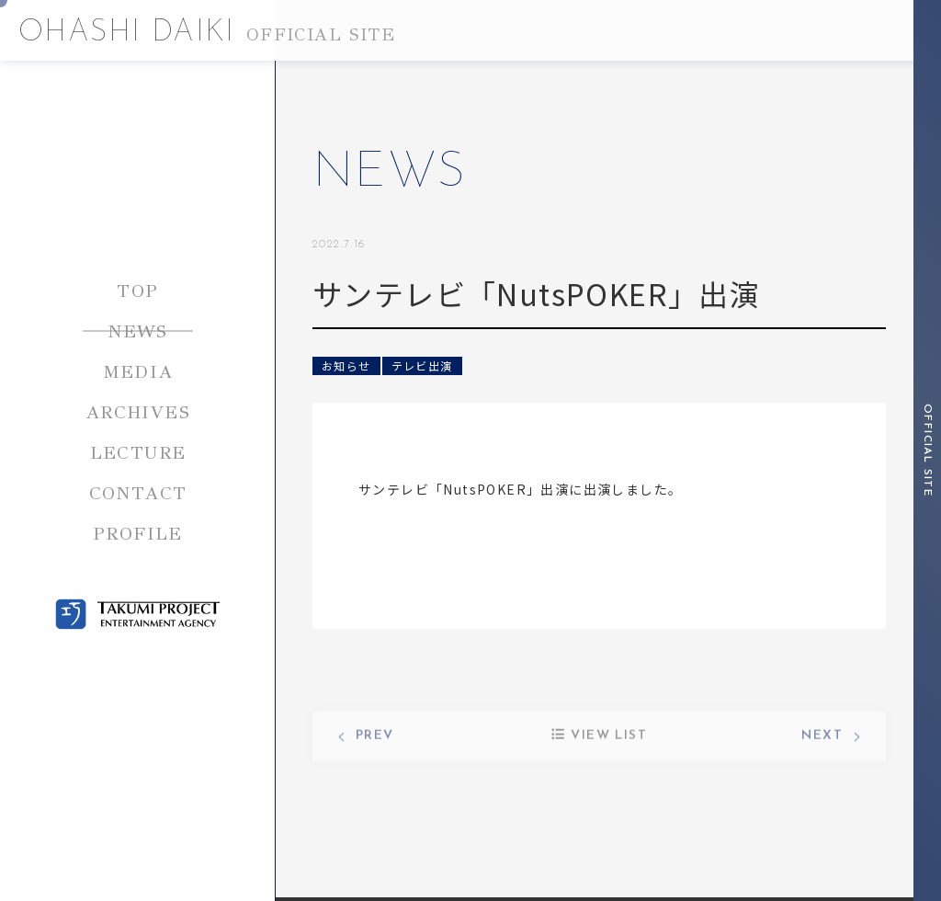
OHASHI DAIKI (206, 33)
